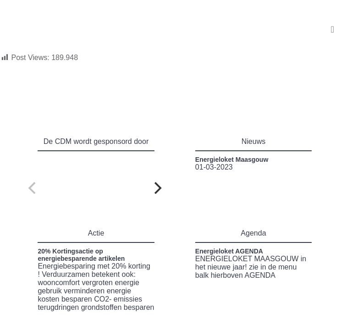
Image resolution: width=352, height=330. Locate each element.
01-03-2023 (231, 163)
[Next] (157, 188)
